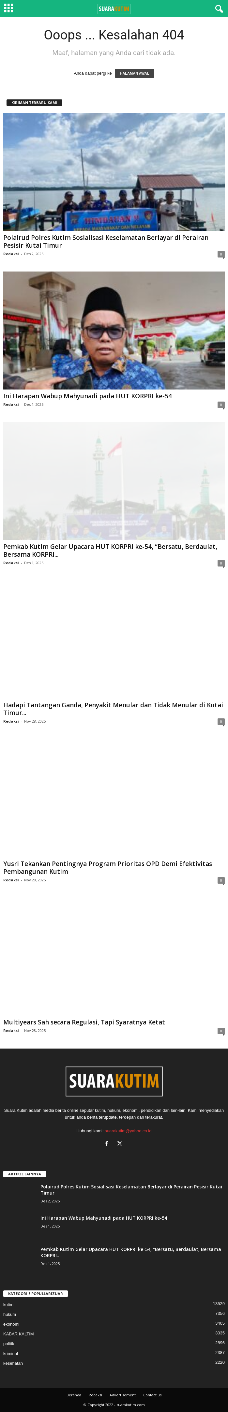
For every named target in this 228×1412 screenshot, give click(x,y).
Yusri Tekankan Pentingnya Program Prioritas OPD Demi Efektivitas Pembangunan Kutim (107, 868)
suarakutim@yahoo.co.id (128, 1130)
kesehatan (13, 1363)
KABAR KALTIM (18, 1333)
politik (8, 1343)
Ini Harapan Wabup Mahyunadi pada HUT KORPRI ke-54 (87, 396)
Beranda (74, 1394)
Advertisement (123, 1394)
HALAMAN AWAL (134, 73)
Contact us (152, 1394)
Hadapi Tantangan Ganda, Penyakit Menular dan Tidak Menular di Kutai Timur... (113, 709)
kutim (8, 1304)
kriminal (10, 1353)
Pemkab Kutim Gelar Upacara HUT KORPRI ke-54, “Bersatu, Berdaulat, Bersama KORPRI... (110, 550)
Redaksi (11, 253)
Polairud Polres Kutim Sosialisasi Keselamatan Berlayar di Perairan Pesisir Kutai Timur (105, 241)
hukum (9, 1314)
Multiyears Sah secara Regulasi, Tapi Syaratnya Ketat (84, 1022)
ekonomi (11, 1324)
